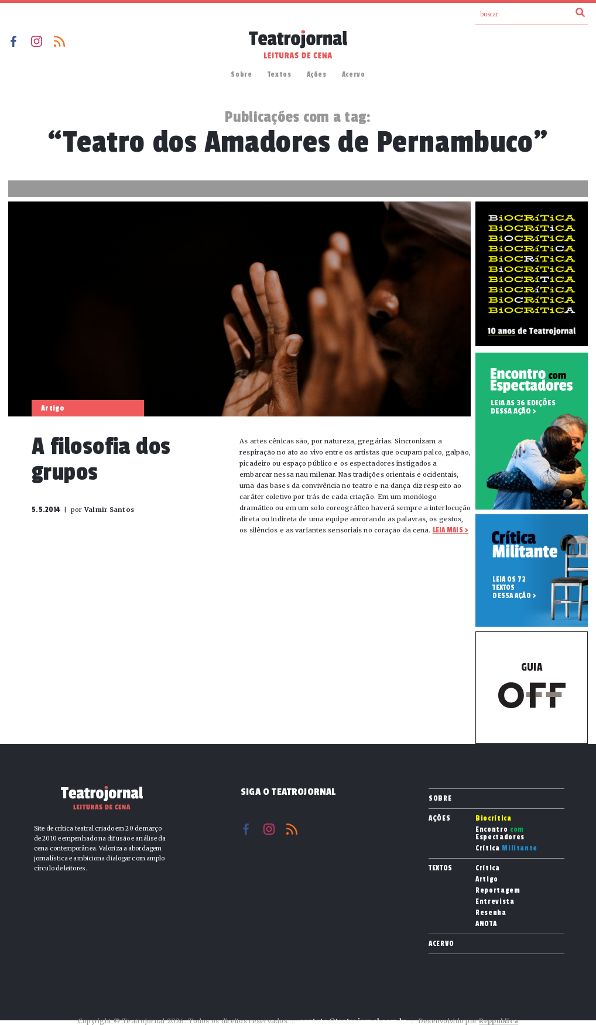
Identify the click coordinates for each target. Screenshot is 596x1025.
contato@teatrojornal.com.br (352, 1021)
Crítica (506, 848)
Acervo (353, 74)
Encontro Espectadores (500, 833)
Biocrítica (493, 818)
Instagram (36, 41)
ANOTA (485, 924)
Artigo (486, 879)
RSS (59, 41)
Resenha (490, 913)
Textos (280, 74)
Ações (317, 74)
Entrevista (495, 902)
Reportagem (497, 890)
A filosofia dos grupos (101, 459)
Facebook (13, 41)
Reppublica (498, 1021)
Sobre (241, 74)
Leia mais (448, 530)
